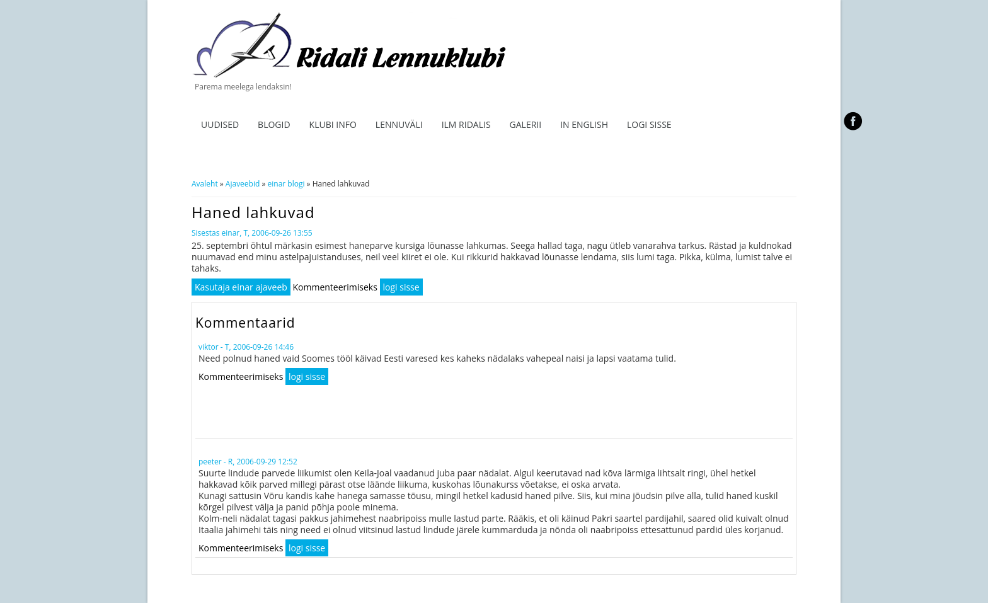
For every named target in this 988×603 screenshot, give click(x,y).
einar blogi (286, 183)
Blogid (274, 124)
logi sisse (401, 287)
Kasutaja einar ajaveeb (241, 287)
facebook (852, 121)
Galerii (526, 124)
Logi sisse (649, 124)
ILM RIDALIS (466, 124)
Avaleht (205, 183)
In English (584, 124)
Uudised (220, 124)
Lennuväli (399, 124)
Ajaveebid (243, 183)
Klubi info (333, 124)
